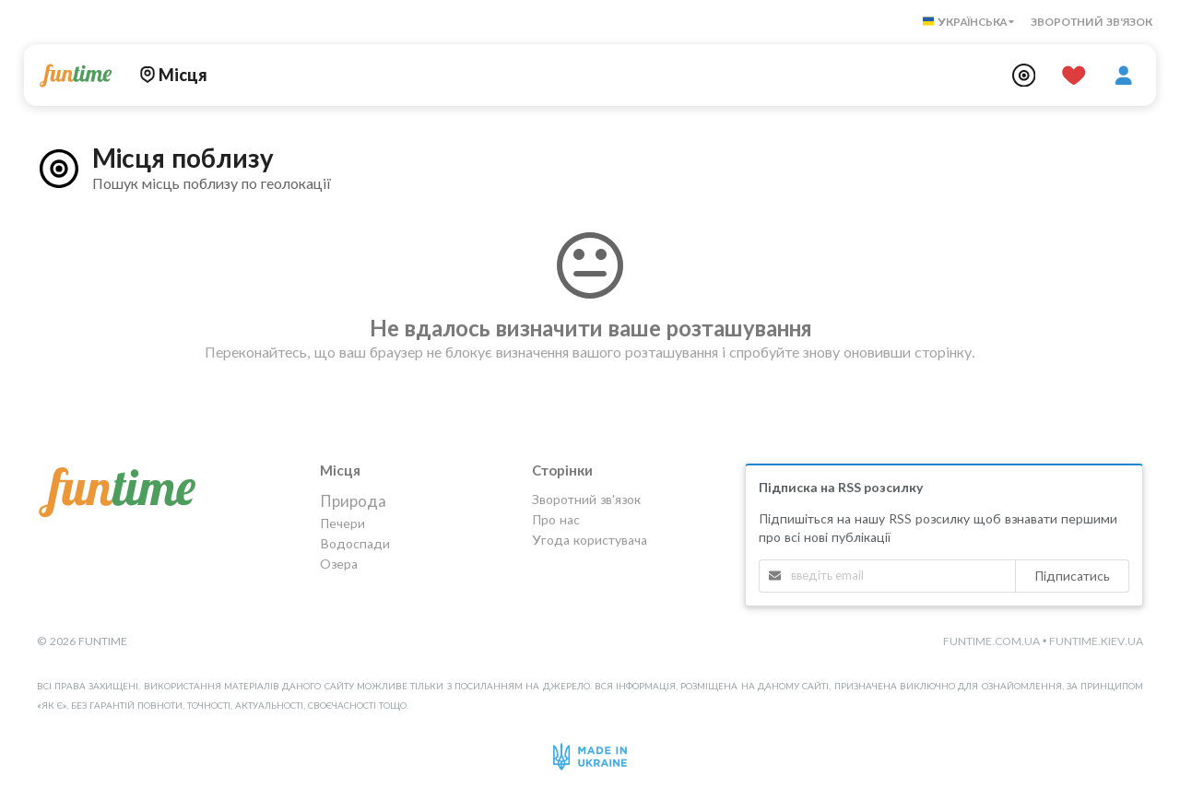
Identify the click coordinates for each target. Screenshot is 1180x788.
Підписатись (1072, 575)
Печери (342, 523)
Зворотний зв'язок (1091, 22)
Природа (353, 501)
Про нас (556, 519)
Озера (339, 563)
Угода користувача (589, 539)
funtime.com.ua (991, 641)
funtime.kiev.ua (1096, 641)
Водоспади (355, 543)
